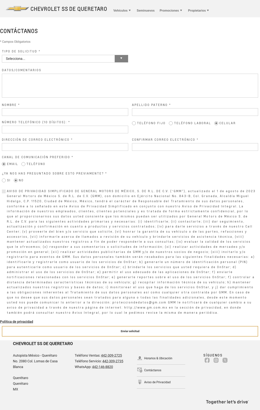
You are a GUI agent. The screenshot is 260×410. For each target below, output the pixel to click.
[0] (4, 191)
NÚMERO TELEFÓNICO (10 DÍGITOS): (34, 122)
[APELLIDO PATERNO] (195, 112)
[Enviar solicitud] (130, 331)
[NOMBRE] (65, 112)
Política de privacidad (16, 322)
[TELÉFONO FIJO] (134, 123)
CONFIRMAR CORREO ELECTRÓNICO (163, 139)
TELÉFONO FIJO (151, 123)
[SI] (4, 180)
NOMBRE (9, 105)
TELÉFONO (35, 164)
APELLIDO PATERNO (150, 105)
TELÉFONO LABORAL (192, 123)
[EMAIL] (4, 164)
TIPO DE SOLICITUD (19, 51)
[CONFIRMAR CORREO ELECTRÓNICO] (195, 147)
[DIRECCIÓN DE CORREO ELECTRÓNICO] (65, 147)
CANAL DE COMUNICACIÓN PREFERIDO (36, 157)
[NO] (16, 180)
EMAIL (12, 164)
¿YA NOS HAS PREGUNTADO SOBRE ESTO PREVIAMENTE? (53, 173)
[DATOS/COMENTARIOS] (130, 86)
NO (21, 180)
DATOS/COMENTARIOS (21, 70)
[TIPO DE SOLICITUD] (65, 58)
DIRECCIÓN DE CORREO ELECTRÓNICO (36, 139)
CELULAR (227, 123)
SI (9, 180)
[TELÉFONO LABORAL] (171, 123)
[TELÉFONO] (23, 164)
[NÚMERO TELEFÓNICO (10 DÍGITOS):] (65, 129)
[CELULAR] (216, 123)
